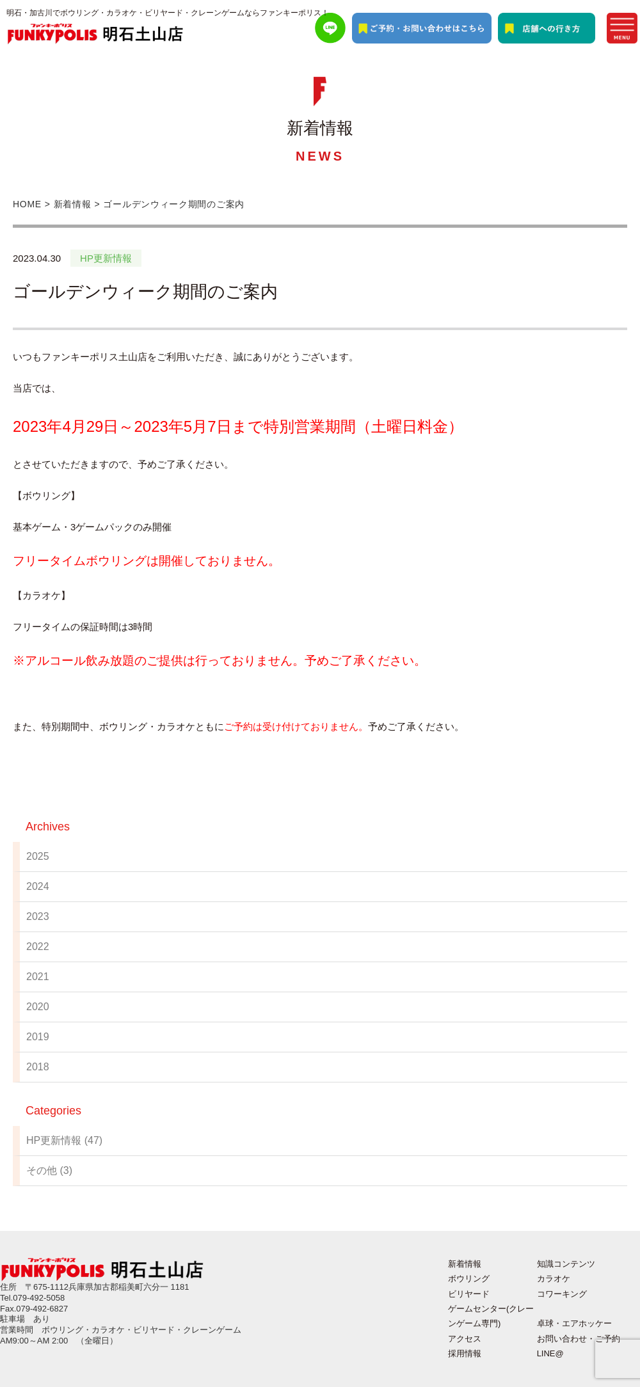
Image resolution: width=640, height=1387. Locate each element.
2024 (37, 886)
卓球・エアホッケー (574, 1323)
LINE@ (550, 1353)
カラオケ (553, 1278)
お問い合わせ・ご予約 (578, 1338)
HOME (27, 204)
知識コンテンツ (566, 1264)
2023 (37, 916)
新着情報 (73, 204)
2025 (37, 856)
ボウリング (469, 1278)
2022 (37, 946)
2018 (37, 1066)
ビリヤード (469, 1294)
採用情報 (464, 1353)
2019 (37, 1036)
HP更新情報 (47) (64, 1140)
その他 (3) (49, 1170)
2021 (37, 976)
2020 (37, 1006)
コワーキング (562, 1294)
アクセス (464, 1338)
